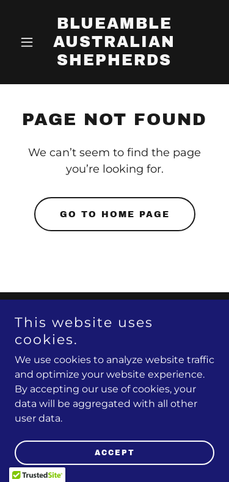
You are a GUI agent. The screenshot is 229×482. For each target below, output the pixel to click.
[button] (30, 42)
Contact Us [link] (114, 323)
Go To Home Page (115, 214)
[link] (114, 62)
